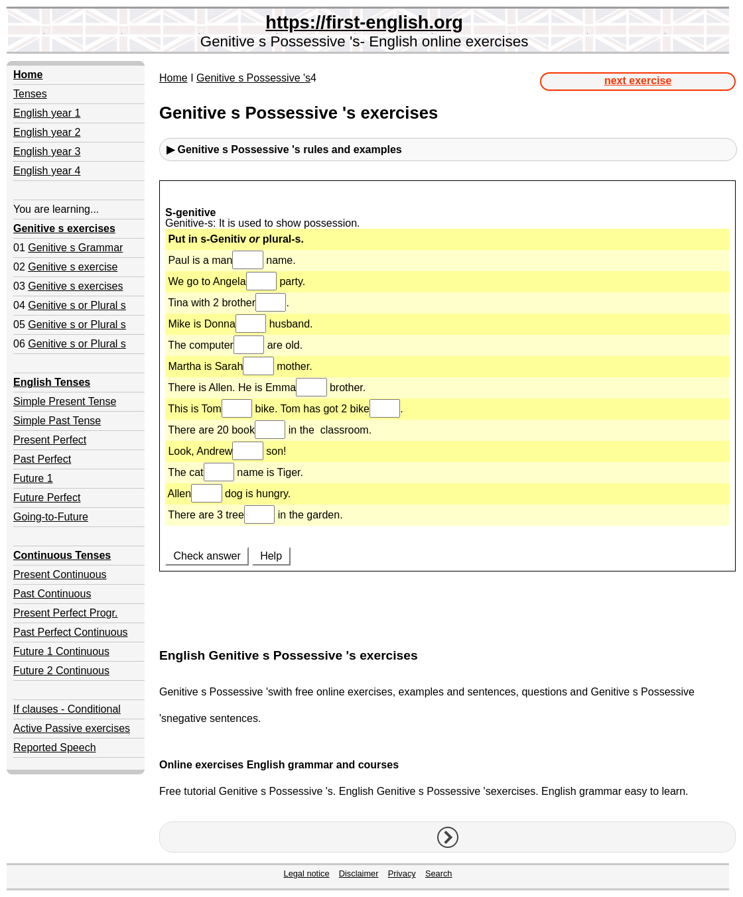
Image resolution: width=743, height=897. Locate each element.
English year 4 (46, 170)
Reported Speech (54, 747)
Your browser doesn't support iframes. (447, 409)
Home (173, 78)
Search (438, 873)
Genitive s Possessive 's (253, 78)
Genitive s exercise (72, 266)
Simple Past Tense (57, 420)
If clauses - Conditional (67, 709)
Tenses (30, 93)
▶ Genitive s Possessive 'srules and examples (284, 149)
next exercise (637, 80)
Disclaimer (359, 873)
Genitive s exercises (75, 286)
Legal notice (307, 873)
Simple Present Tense (64, 401)
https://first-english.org (364, 22)
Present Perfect (49, 440)
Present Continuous (60, 574)
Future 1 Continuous (61, 651)
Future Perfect (46, 497)
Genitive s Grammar (75, 247)
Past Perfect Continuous (70, 632)
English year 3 (46, 151)
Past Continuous (52, 593)
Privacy (402, 873)
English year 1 (46, 113)
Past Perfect (42, 459)
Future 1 (33, 478)
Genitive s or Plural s (77, 305)
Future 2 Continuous (61, 670)
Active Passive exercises (71, 728)
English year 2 (46, 132)
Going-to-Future (50, 516)
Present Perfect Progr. (65, 613)
